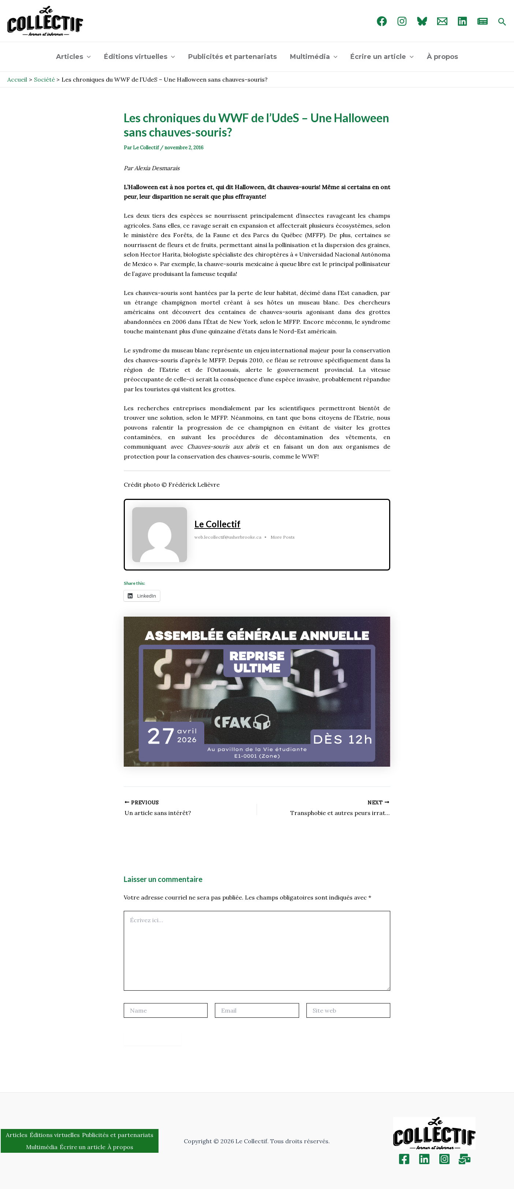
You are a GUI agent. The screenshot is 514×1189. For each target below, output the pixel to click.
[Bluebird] (422, 21)
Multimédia (314, 56)
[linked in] (462, 21)
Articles (73, 56)
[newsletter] (482, 21)
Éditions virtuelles (139, 56)
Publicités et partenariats (232, 57)
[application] (87, 56)
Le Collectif (217, 524)
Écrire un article (382, 56)
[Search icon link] (502, 22)
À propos (442, 57)
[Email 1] (442, 21)
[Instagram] (402, 21)
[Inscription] (464, 1159)
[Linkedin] (424, 1159)
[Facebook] (382, 21)
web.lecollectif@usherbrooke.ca (227, 537)
